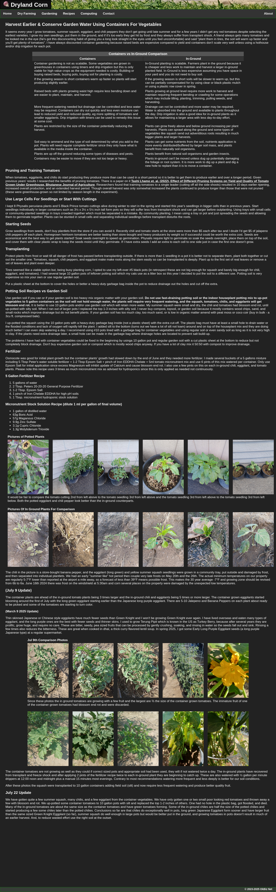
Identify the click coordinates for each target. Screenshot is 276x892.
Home (7, 13)
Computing (89, 13)
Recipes (69, 13)
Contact (108, 13)
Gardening (49, 13)
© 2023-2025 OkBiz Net (258, 889)
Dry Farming (27, 13)
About (268, 13)
